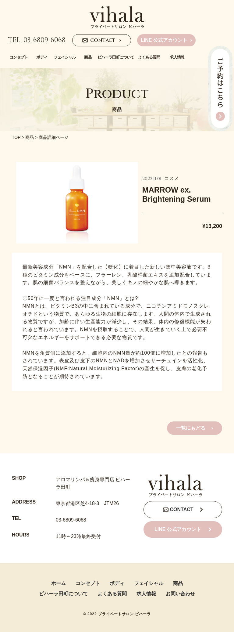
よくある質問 (112, 593)
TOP (16, 137)
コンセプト (88, 583)
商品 (29, 137)
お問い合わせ (180, 593)
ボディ (117, 583)
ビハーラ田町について (63, 593)
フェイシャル (148, 583)
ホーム (58, 583)
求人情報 (146, 593)
